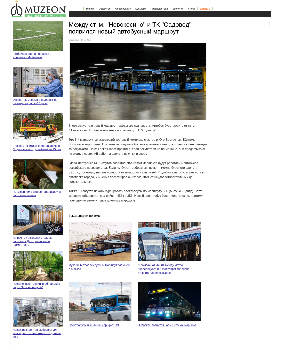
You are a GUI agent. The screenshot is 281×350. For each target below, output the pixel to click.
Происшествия (159, 8)
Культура (140, 8)
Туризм (90, 8)
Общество (105, 8)
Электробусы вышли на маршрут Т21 (94, 325)
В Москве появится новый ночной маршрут (167, 325)
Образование (123, 8)
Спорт (191, 8)
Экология (178, 8)
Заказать (205, 8)
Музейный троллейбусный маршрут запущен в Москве (99, 266)
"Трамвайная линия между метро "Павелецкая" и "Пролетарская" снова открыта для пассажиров (163, 268)
